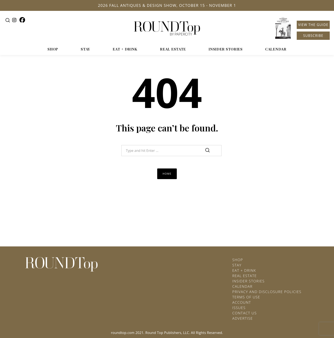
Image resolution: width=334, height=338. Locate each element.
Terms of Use (246, 297)
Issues (239, 307)
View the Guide (313, 24)
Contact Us (244, 313)
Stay (85, 49)
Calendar (275, 49)
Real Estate (173, 49)
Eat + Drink (125, 49)
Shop (53, 49)
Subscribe (313, 35)
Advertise (242, 318)
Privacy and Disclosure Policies (266, 291)
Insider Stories (226, 49)
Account (241, 302)
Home (167, 173)
